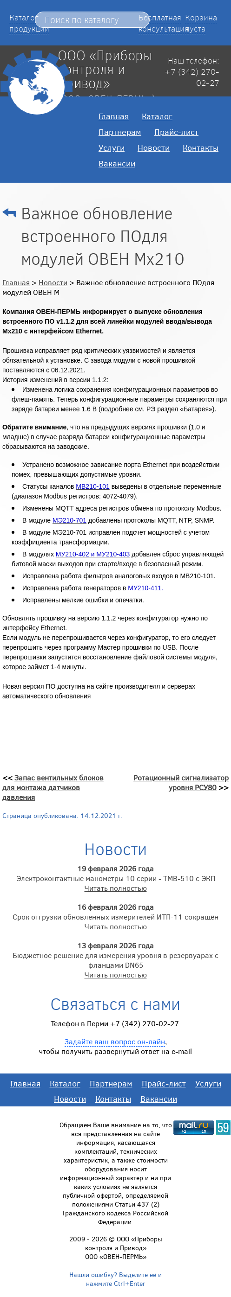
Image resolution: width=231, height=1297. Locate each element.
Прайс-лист (176, 131)
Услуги (112, 147)
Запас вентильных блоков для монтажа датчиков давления (53, 787)
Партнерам (120, 131)
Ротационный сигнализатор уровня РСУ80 (181, 782)
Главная (114, 115)
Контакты (200, 147)
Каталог (157, 115)
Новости (154, 147)
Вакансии (117, 163)
